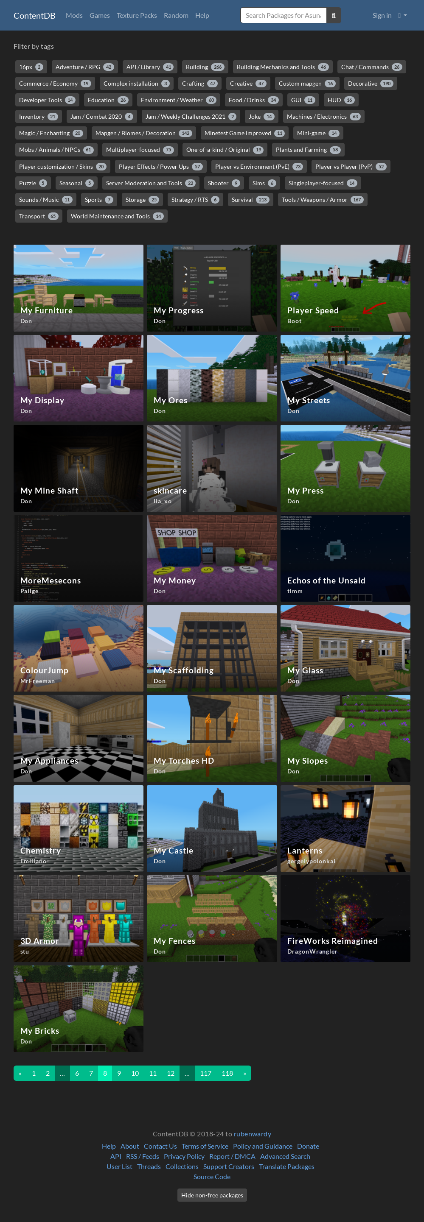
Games (100, 15)
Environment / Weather (179, 100)
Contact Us (160, 1146)
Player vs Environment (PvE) (259, 166)
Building (205, 67)
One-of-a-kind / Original (225, 149)
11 (153, 1073)
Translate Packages (286, 1166)
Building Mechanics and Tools (283, 67)
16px (31, 67)
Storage (143, 200)
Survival (251, 200)
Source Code (212, 1176)
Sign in (382, 15)
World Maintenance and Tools (117, 216)
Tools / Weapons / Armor (323, 200)
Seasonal (76, 183)
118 (227, 1073)
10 (135, 1073)
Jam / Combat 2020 (101, 116)
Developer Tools (47, 100)
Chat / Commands (372, 67)
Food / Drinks (254, 100)
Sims (264, 183)
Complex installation (137, 83)
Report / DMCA (232, 1156)
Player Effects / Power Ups (161, 166)
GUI (303, 100)
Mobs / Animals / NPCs (56, 149)
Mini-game (318, 133)
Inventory (39, 116)
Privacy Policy (184, 1156)
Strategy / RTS (195, 200)
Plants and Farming (308, 149)
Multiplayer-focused (140, 149)
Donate (308, 1146)
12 (170, 1073)
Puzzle (33, 183)
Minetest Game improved (245, 133)
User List (119, 1166)
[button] (403, 15)
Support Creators (228, 1166)
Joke (262, 116)
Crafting (200, 83)
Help (202, 15)
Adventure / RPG (85, 67)
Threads (149, 1166)
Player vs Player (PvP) (351, 166)
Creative (248, 83)
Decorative (371, 83)
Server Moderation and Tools (151, 183)
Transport (39, 216)
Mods (74, 15)
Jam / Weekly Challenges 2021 (191, 116)
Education (108, 100)
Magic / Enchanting (51, 133)
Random (176, 15)
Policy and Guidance (262, 1146)
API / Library (150, 67)
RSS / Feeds (142, 1156)
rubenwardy (253, 1134)
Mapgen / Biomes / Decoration (143, 133)
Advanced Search (285, 1156)
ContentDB (35, 15)
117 (205, 1073)
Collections (182, 1166)
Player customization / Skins (63, 166)
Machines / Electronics (324, 116)
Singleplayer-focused (323, 183)
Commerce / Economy (55, 83)
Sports (99, 200)
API (115, 1156)
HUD (341, 100)
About (130, 1146)
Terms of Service (205, 1146)
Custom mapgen (307, 83)
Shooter (224, 183)
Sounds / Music (46, 200)
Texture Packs (137, 15)
